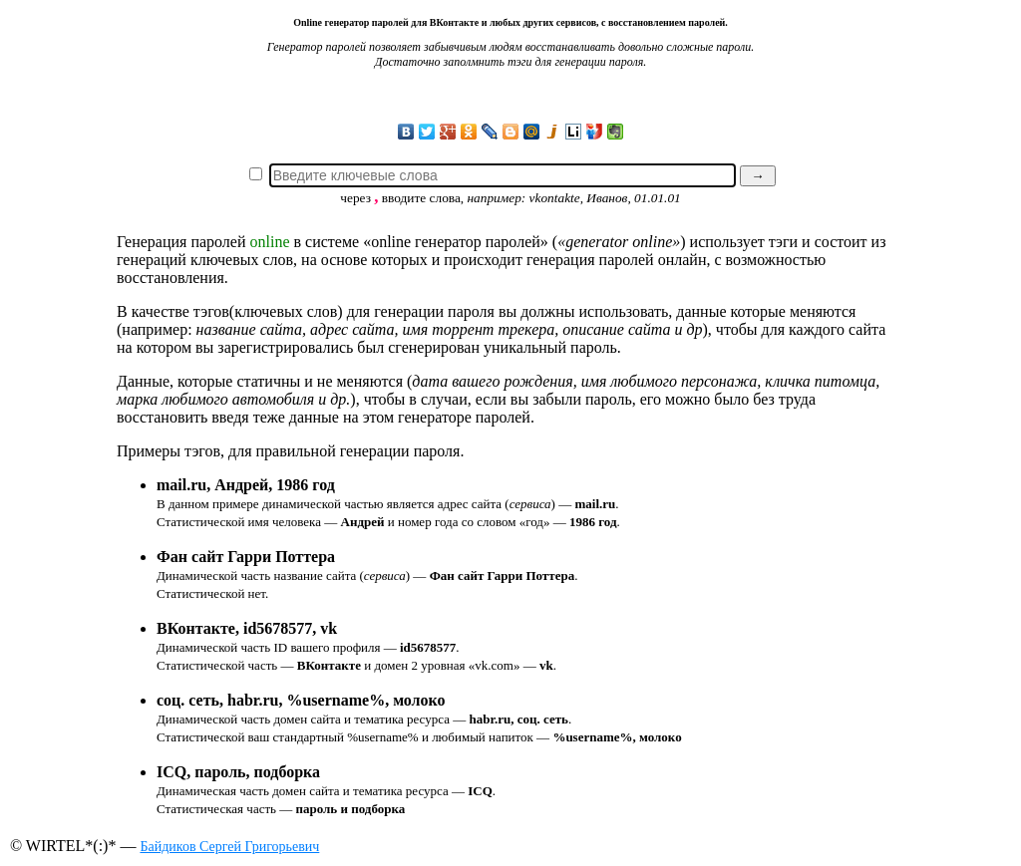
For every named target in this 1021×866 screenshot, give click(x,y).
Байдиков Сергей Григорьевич (229, 846)
